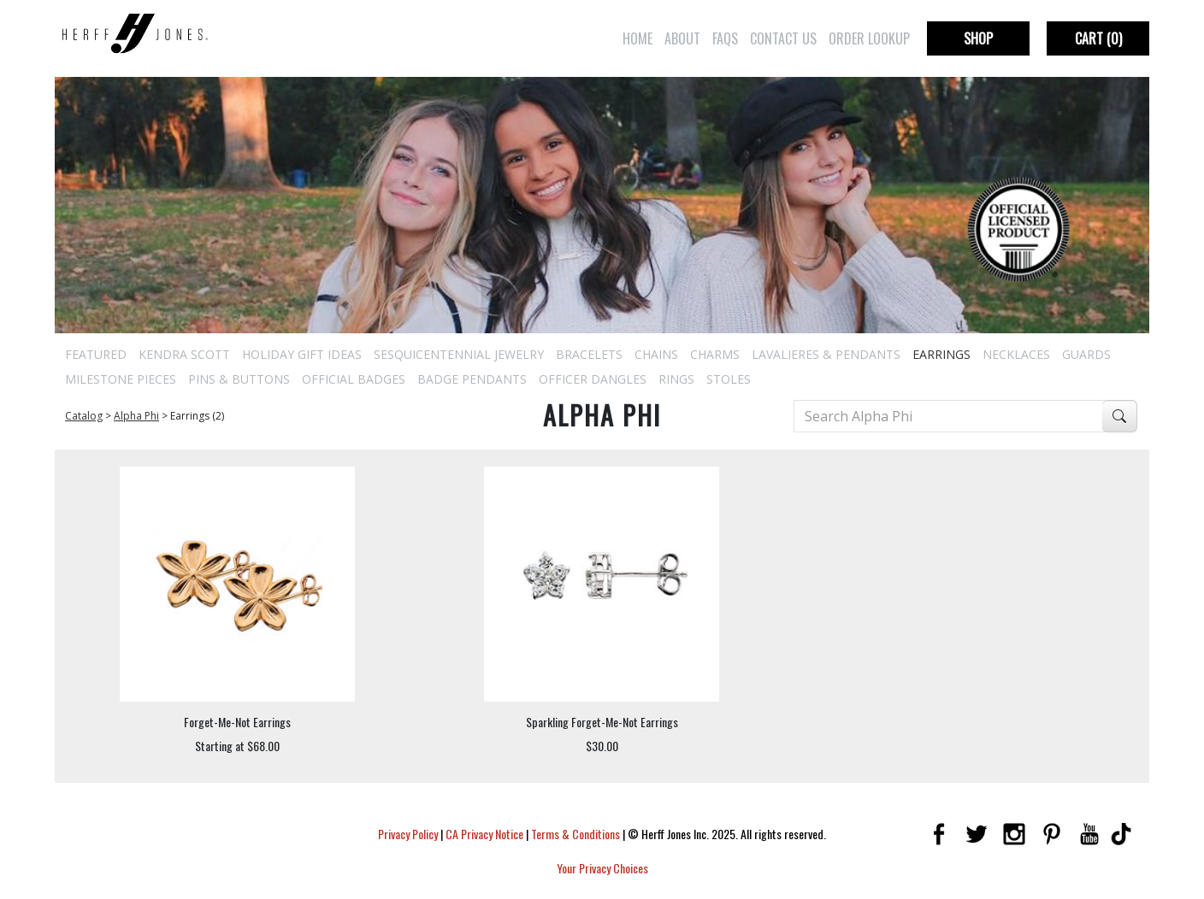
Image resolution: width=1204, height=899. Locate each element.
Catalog (84, 415)
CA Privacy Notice (484, 834)
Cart (1098, 38)
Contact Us (783, 38)
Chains (656, 354)
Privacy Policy (408, 834)
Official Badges (353, 379)
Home (637, 38)
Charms (715, 354)
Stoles (728, 379)
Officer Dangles (592, 379)
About (682, 38)
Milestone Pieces (120, 379)
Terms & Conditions (575, 834)
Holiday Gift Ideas (302, 354)
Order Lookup (869, 38)
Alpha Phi (136, 415)
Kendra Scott (184, 354)
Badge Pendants (472, 379)
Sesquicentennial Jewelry (459, 354)
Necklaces (1016, 354)
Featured (96, 354)
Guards (1086, 354)
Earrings (941, 354)
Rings (676, 379)
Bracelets (589, 354)
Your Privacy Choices (602, 868)
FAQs (725, 38)
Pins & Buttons (239, 379)
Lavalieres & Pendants (826, 354)
